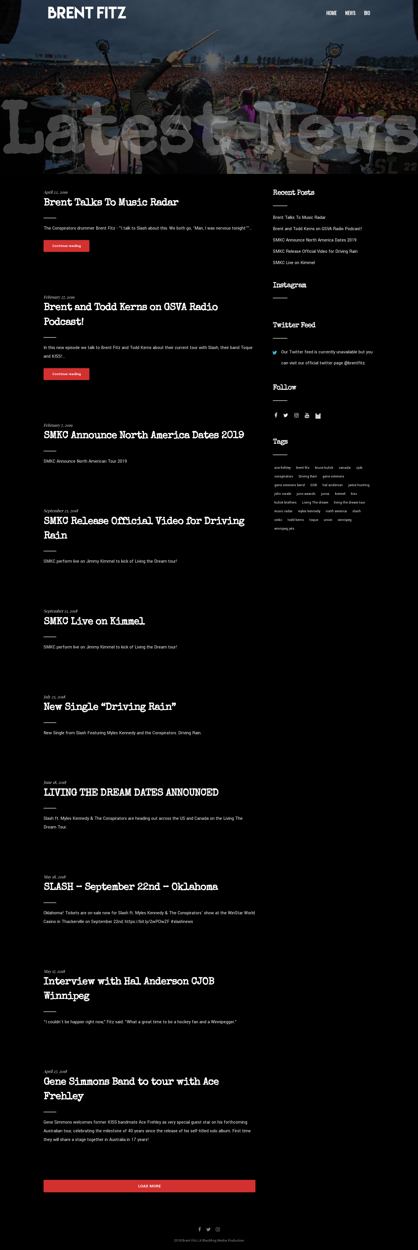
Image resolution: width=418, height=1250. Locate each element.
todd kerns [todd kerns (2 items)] (296, 520)
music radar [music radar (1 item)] (283, 511)
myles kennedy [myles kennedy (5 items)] (309, 511)
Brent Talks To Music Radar (111, 203)
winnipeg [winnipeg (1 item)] (345, 520)
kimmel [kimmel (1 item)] (340, 494)
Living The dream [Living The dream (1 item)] (315, 502)
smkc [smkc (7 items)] (278, 520)
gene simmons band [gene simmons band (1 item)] (289, 485)
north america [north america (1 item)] (336, 511)
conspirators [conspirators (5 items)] (283, 476)
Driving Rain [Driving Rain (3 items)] (308, 476)
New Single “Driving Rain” (110, 708)
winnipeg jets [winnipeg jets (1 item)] (284, 528)
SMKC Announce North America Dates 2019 (144, 436)
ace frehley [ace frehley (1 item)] (282, 468)
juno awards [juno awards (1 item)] (306, 494)
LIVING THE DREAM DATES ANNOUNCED (131, 793)
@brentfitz (354, 363)
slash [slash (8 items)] (356, 511)
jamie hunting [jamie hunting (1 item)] (359, 485)
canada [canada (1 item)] (345, 468)
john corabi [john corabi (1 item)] (282, 494)
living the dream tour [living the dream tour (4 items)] (349, 502)
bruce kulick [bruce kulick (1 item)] (324, 468)
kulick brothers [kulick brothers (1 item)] (285, 502)
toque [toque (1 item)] (313, 520)
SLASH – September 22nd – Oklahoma (130, 888)
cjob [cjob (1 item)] (359, 468)
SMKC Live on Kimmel (94, 622)
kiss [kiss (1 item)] (354, 494)
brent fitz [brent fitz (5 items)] (302, 468)
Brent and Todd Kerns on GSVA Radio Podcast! (317, 229)
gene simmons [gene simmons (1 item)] (333, 476)
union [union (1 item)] (328, 520)
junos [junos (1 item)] (325, 494)
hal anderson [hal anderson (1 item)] (332, 485)
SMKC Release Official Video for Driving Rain (315, 251)
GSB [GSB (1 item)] (313, 485)
